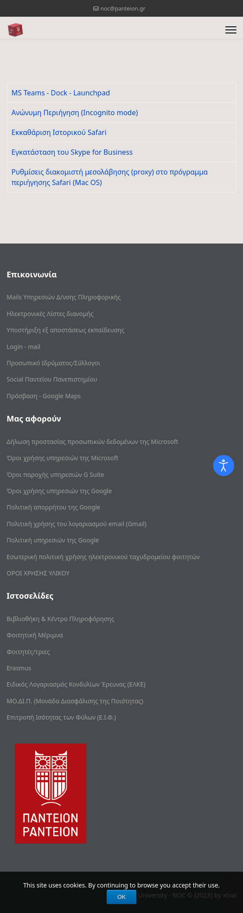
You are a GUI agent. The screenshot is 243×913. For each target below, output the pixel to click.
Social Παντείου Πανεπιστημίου (52, 379)
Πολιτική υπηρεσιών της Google (53, 540)
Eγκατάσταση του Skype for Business (72, 152)
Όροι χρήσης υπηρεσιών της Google (59, 491)
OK (122, 897)
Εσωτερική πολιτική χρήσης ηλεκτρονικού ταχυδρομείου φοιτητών (103, 557)
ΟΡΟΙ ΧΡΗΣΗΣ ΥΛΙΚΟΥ (38, 573)
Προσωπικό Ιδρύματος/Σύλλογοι (53, 363)
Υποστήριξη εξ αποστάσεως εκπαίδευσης (66, 330)
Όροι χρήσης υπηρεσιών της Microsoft (62, 458)
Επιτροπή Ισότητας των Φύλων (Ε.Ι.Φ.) (61, 717)
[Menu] (230, 30)
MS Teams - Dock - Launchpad (60, 93)
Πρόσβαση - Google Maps (44, 396)
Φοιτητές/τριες (28, 651)
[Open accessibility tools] (223, 465)
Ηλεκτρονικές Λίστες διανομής (50, 313)
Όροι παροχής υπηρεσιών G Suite (55, 474)
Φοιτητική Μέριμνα (35, 635)
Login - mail (23, 346)
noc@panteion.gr (122, 8)
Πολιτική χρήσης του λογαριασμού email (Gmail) (77, 524)
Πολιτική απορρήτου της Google (53, 507)
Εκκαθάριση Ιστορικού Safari (59, 132)
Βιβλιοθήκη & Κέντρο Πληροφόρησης (60, 619)
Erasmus (19, 668)
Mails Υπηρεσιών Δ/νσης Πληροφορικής (64, 297)
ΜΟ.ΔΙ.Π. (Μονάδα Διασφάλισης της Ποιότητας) (75, 701)
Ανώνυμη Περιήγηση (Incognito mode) (74, 112)
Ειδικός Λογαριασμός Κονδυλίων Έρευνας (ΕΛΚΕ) (76, 684)
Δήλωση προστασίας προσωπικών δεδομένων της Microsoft (92, 441)
